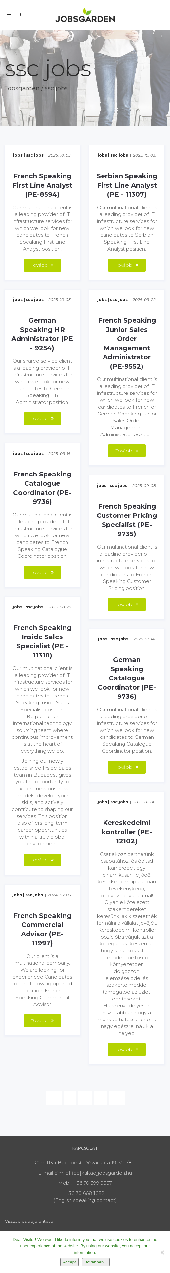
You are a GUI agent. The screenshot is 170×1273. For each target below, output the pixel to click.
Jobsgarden (22, 88)
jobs (18, 155)
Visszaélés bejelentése (29, 1221)
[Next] (117, 1098)
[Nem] (162, 1252)
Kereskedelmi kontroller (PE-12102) (127, 832)
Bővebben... (96, 1262)
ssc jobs (35, 155)
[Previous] (54, 1098)
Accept (69, 1262)
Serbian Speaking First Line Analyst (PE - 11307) (127, 185)
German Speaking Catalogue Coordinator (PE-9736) (127, 678)
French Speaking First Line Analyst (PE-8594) (42, 185)
